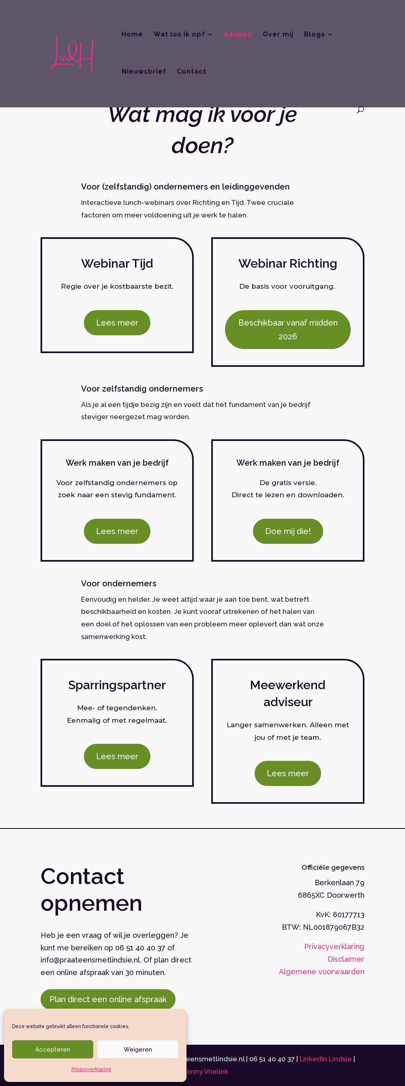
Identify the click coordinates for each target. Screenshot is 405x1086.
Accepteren (52, 1049)
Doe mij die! (288, 531)
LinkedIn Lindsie (327, 1059)
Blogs (314, 35)
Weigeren (138, 1049)
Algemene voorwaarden (321, 971)
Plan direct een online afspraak (108, 999)
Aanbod (238, 35)
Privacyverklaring (91, 1069)
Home (132, 35)
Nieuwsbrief (144, 72)
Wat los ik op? (179, 35)
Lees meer (117, 323)
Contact (191, 72)
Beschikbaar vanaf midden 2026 (288, 329)
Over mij (278, 35)
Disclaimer (346, 959)
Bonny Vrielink (205, 1071)
